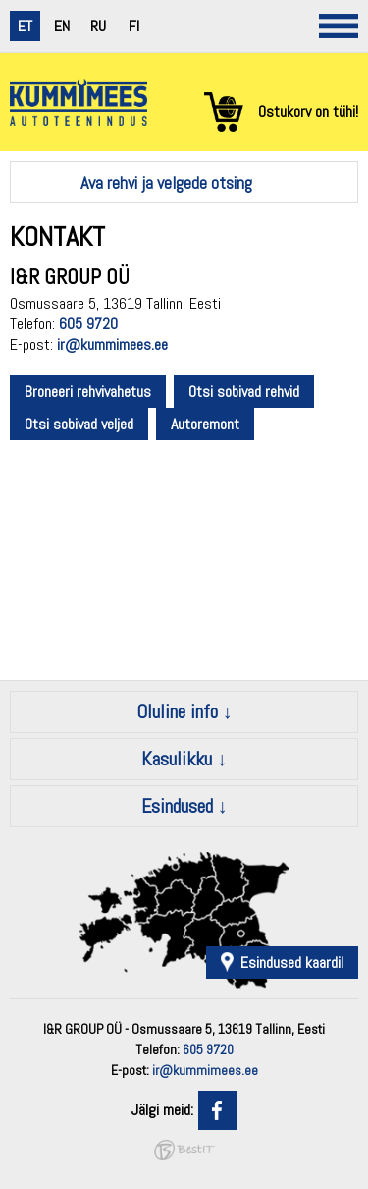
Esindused (177, 806)
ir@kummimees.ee (112, 344)
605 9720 (88, 323)
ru (98, 26)
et (25, 26)
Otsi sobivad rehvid (243, 391)
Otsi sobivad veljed (79, 424)
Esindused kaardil (291, 962)
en (62, 26)
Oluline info (177, 711)
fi (134, 26)
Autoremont (205, 424)
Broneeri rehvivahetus (88, 391)
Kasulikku (176, 758)
